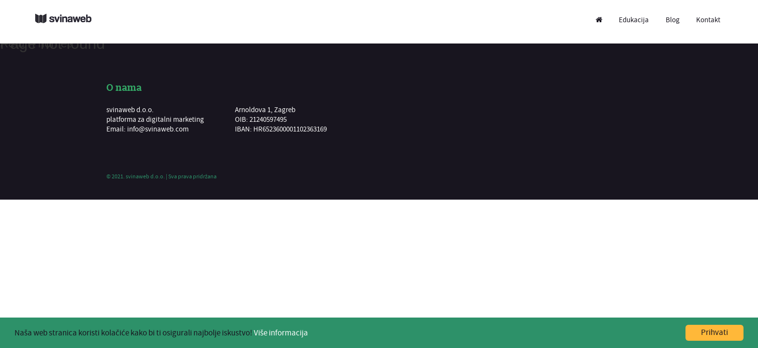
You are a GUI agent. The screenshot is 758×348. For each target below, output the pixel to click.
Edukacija (634, 20)
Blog (673, 20)
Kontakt (708, 20)
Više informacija (281, 333)
